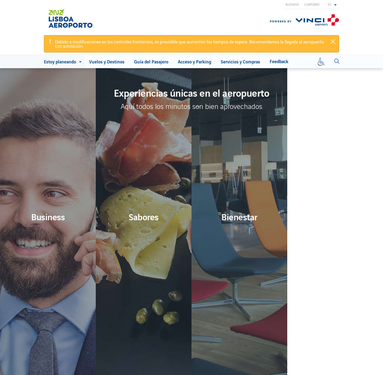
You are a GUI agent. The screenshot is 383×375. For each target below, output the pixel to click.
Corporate (312, 4)
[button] (332, 4)
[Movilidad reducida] (321, 61)
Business (292, 4)
